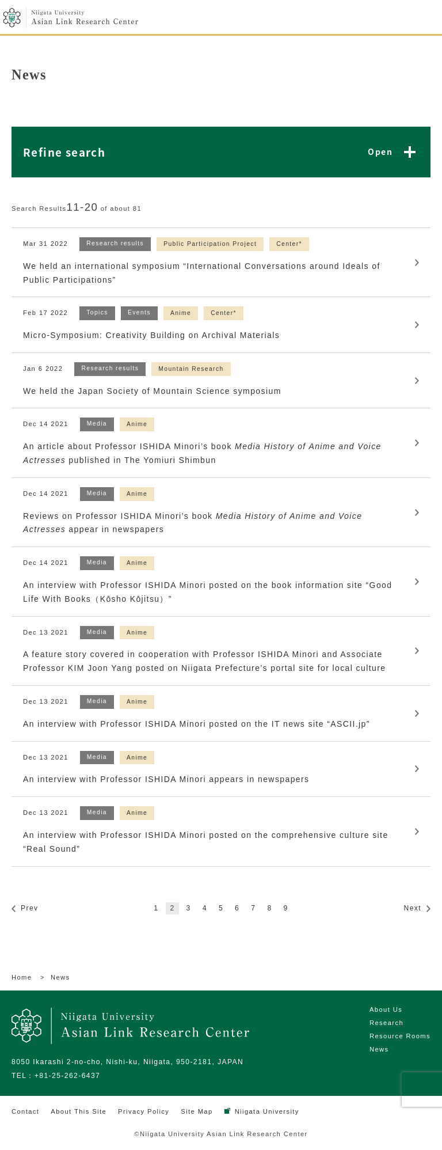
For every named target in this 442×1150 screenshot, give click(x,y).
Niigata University (267, 1111)
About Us (385, 1009)
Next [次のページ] (412, 908)
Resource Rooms (399, 1036)
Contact (25, 1111)
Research (386, 1022)
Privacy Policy (143, 1111)
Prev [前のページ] (30, 908)
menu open (423, 18)
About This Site (78, 1111)
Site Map (196, 1111)
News (379, 1049)
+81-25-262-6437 (67, 1076)
